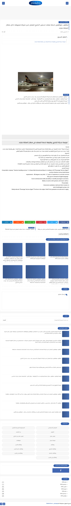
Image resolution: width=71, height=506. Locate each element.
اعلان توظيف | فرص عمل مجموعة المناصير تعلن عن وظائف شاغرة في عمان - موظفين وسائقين (42, 103)
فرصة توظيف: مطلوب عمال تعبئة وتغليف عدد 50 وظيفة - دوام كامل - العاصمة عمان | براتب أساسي (41, 99)
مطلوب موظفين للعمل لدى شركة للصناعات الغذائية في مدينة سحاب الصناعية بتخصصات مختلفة (36, 281)
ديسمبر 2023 (63, 493)
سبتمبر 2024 (63, 484)
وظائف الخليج (52, 449)
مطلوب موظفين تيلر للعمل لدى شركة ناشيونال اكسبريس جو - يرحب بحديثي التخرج (45, 97)
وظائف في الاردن (64, 22)
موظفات (18, 440)
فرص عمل (52, 436)
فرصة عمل (52, 440)
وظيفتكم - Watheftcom (52, 503)
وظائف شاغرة (52, 453)
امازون (52, 432)
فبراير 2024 (64, 489)
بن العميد (18, 432)
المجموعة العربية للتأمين (18, 428)
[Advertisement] (36, 13)
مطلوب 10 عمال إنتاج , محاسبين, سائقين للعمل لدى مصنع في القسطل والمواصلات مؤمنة (38, 403)
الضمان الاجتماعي (52, 428)
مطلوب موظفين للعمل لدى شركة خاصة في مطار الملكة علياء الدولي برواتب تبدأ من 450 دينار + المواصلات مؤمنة (33, 394)
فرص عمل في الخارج (18, 436)
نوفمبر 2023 (64, 496)
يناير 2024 (64, 491)
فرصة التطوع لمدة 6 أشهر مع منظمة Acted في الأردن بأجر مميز (51, 101)
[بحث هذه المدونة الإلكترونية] (38, 320)
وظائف (52, 445)
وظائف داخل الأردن (18, 449)
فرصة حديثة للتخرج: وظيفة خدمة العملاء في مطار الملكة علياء (50, 42)
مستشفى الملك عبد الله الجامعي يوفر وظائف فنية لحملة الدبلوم (45, 367)
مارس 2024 (64, 486)
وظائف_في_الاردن (52, 457)
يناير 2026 (64, 482)
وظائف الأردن (18, 445)
